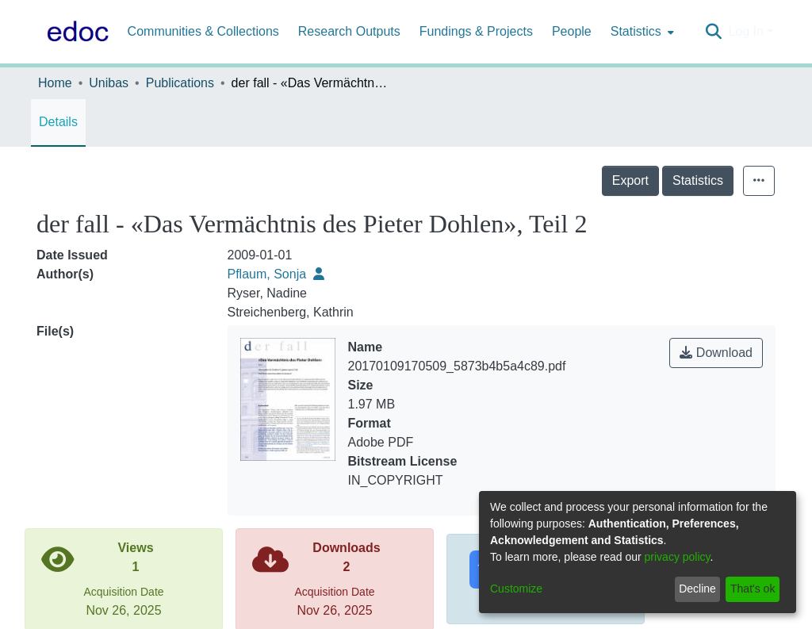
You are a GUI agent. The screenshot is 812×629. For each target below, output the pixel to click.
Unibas (108, 83)
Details (58, 121)
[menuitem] (640, 31)
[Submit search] (713, 31)
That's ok (752, 588)
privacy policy (677, 556)
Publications (180, 83)
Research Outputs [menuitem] (349, 31)
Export (630, 180)
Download (716, 352)
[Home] (74, 32)
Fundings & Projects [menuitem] (476, 31)
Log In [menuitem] (745, 31)
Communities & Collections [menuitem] (203, 31)
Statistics (697, 180)
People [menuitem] (572, 31)
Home (55, 83)
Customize (516, 588)
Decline (697, 588)
